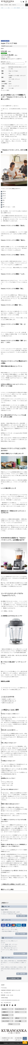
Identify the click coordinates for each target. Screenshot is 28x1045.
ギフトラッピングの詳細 (19, 953)
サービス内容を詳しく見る (13, 978)
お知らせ (17, 1018)
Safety (10, 4)
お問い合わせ (18, 1040)
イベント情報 (18, 1021)
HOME (2, 7)
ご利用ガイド (5, 1012)
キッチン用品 (7, 7)
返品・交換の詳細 (21, 973)
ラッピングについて (19, 1009)
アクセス (11, 1024)
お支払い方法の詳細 (20, 933)
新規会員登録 (5, 1015)
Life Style (6, 4)
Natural (2, 4)
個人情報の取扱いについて (20, 1038)
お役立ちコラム (5, 1018)
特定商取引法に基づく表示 (7, 1038)
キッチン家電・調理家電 (15, 7)
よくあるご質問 (5, 1040)
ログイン (17, 1012)
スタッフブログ (5, 1021)
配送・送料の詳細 (21, 915)
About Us (14, 4)
